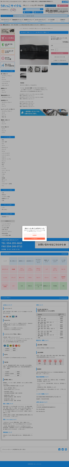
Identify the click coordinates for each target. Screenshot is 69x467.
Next (47, 50)
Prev (21, 50)
